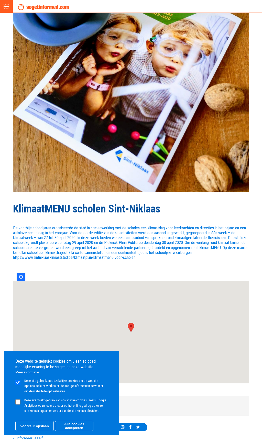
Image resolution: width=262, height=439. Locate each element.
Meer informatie (27, 372)
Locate (21, 277)
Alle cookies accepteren (74, 426)
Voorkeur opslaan (34, 426)
